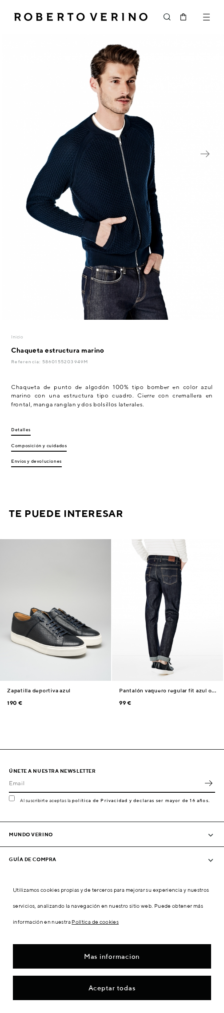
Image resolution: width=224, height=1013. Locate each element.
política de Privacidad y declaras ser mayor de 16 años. (141, 800)
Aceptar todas (112, 988)
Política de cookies (95, 921)
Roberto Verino (80, 17)
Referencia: (26, 361)
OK (208, 783)
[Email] (105, 783)
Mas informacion (112, 956)
